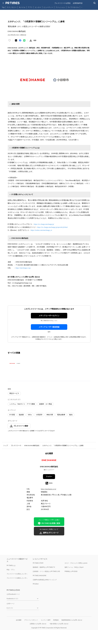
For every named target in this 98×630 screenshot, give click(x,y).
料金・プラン (11, 570)
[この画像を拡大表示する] (16, 363)
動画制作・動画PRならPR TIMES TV (44, 567)
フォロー (49, 476)
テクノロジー (12, 7)
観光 (71, 415)
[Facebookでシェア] (20, 40)
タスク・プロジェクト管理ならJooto (76, 563)
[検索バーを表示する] (94, 3)
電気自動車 (61, 415)
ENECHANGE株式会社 (31, 445)
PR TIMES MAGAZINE (39, 576)
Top (3, 7)
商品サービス (14, 393)
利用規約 (56, 620)
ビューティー (48, 7)
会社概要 (18, 620)
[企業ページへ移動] (49, 460)
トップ (5, 445)
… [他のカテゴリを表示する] (81, 7)
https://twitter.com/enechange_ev (41, 230)
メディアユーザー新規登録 (49, 327)
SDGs (30, 415)
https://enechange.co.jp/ (48, 489)
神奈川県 (50, 415)
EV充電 (12, 415)
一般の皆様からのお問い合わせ (58, 624)
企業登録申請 (77, 3)
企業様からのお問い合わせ (38, 624)
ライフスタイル (73, 7)
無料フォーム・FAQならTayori (74, 567)
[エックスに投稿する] (16, 40)
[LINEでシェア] (24, 40)
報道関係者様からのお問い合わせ (71, 620)
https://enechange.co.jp (23, 268)
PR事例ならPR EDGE (71, 571)
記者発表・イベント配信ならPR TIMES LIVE (46, 571)
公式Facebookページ (13, 594)
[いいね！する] (9, 40)
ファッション (60, 7)
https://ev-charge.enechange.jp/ (44, 224)
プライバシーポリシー (31, 620)
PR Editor (36, 584)
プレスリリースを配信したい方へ (17, 578)
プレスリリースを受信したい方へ (17, 574)
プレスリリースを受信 (62, 3)
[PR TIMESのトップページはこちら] (13, 3)
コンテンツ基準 (45, 620)
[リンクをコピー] (35, 40)
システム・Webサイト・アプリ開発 (22, 404)
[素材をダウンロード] (31, 40)
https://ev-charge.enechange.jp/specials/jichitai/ (52, 227)
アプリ (30, 7)
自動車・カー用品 (45, 404)
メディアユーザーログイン (49, 316)
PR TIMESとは (11, 565)
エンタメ (38, 7)
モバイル (22, 7)
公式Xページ (10, 604)
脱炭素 (21, 415)
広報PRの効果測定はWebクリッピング (45, 580)
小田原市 (39, 415)
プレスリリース (16, 445)
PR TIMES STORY (38, 563)
